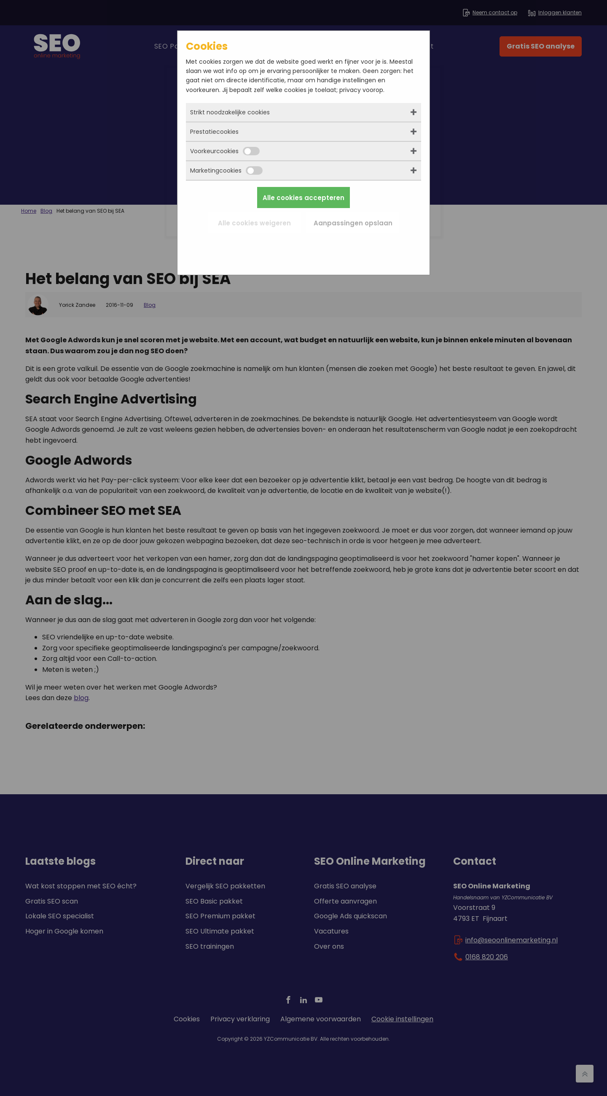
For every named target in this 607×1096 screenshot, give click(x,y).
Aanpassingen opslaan (353, 223)
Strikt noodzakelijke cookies (230, 112)
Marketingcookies (226, 170)
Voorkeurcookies (225, 151)
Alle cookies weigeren (254, 223)
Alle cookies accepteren (303, 197)
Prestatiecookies (214, 131)
